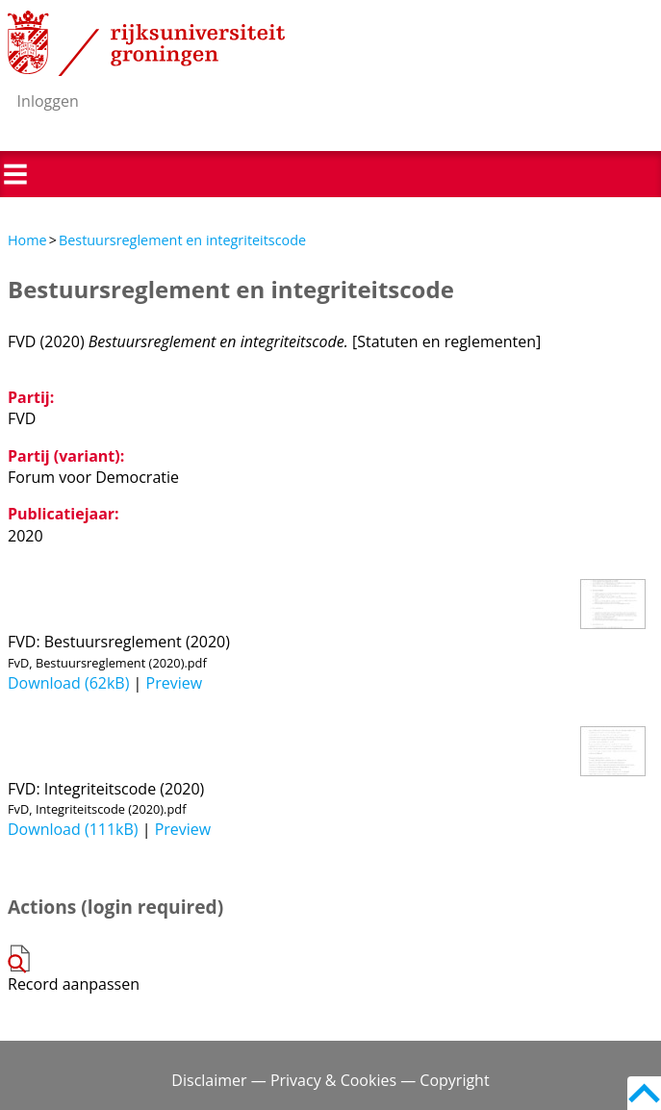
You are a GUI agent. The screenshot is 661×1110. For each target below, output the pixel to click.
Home (27, 240)
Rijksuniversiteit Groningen (146, 43)
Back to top (644, 1093)
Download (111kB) (73, 829)
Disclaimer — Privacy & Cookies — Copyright (330, 1080)
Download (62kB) (68, 683)
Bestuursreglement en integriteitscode (182, 240)
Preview (174, 683)
